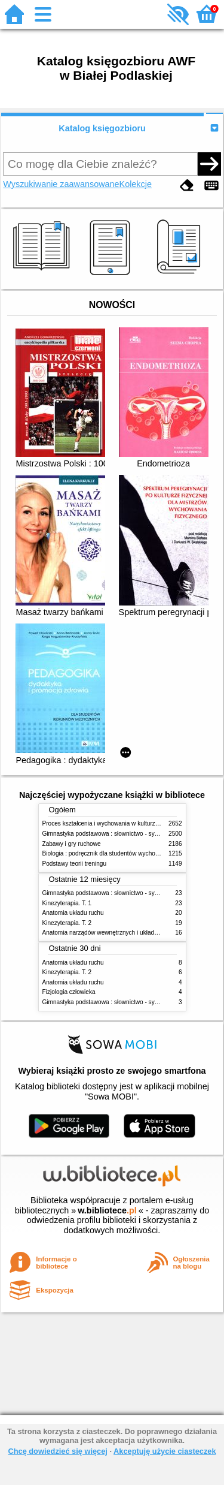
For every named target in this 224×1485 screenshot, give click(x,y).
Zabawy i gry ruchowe (71, 844)
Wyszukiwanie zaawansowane (61, 184)
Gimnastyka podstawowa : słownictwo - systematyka (112, 833)
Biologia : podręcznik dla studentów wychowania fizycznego (121, 853)
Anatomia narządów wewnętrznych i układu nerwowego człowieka (130, 932)
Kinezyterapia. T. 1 (67, 903)
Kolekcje (135, 184)
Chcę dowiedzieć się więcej (57, 1451)
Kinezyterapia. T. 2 (67, 923)
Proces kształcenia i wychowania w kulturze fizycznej (112, 823)
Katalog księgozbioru (102, 128)
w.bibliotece (107, 1210)
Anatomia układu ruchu (73, 912)
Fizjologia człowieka (69, 992)
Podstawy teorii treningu (74, 863)
